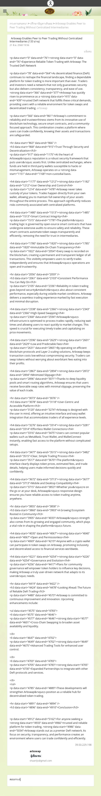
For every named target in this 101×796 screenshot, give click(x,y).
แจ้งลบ (87, 51)
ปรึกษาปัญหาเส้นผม (41, 23)
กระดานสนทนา (18, 23)
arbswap (42, 108)
